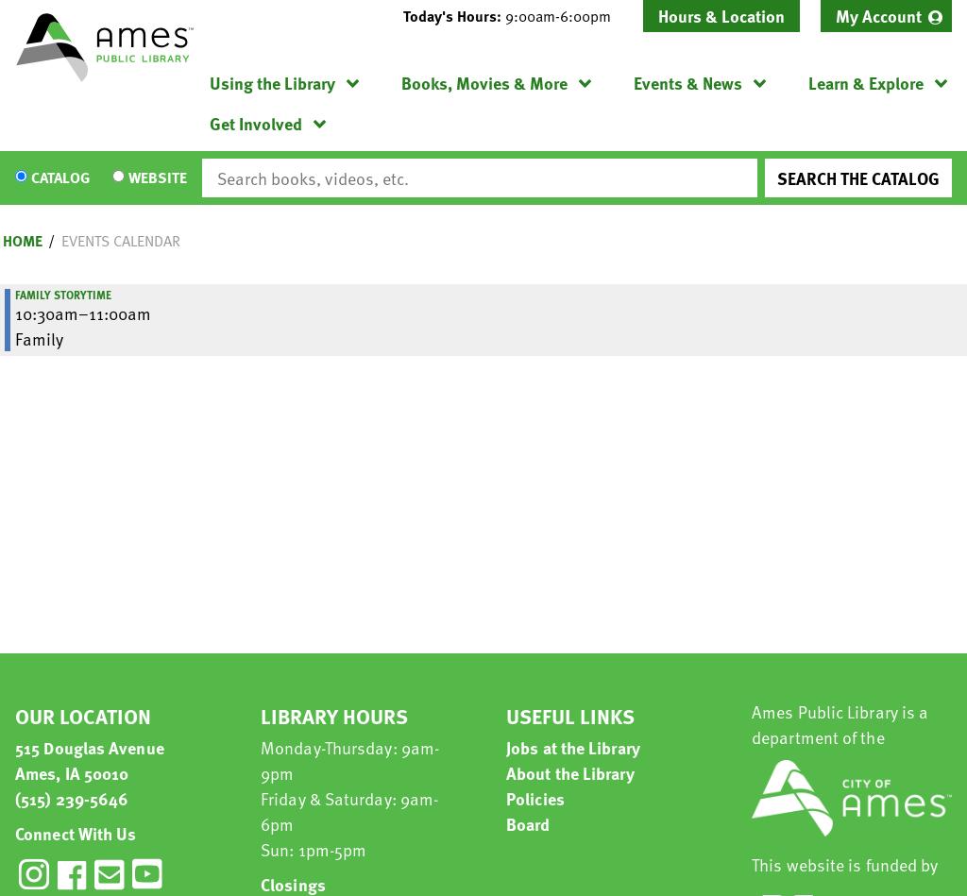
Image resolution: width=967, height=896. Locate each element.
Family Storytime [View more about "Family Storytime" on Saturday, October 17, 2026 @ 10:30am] (63, 294)
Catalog (60, 178)
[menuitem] (886, 16)
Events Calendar (120, 240)
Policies (535, 798)
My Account (879, 15)
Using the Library (272, 82)
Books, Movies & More (484, 82)
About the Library (570, 773)
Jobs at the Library (573, 747)
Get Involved (256, 123)
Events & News (688, 82)
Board (528, 824)
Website (157, 178)
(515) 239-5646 (71, 798)
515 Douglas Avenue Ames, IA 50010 (89, 760)
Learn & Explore (866, 82)
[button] (514, 16)
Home (22, 240)
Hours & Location (721, 15)
